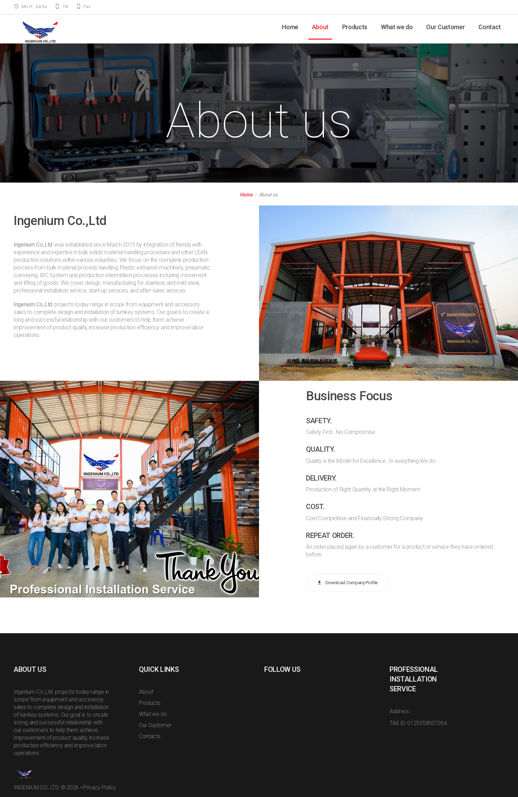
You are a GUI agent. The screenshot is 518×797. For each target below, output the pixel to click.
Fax (87, 6)
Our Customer (445, 27)
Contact (489, 27)
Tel (65, 6)
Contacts (149, 736)
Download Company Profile (347, 583)
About (320, 27)
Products (354, 27)
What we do (397, 27)
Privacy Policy (99, 787)
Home (290, 27)
